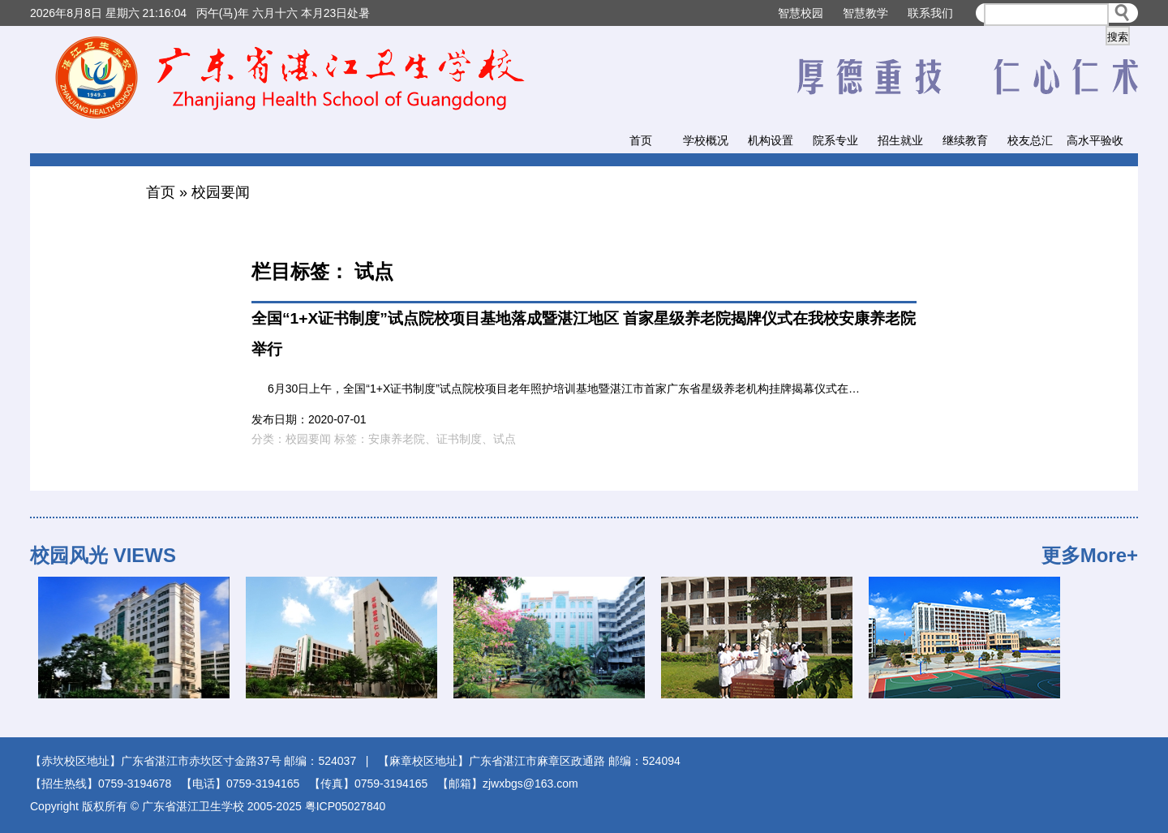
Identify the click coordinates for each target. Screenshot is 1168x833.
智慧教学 (865, 12)
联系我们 (930, 12)
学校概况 (705, 140)
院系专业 (835, 140)
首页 (640, 140)
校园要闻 (220, 192)
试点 (504, 438)
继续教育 (965, 140)
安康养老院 (396, 438)
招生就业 (900, 140)
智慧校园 (800, 12)
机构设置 (770, 140)
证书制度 (459, 438)
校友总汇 (1030, 140)
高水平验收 (1095, 140)
